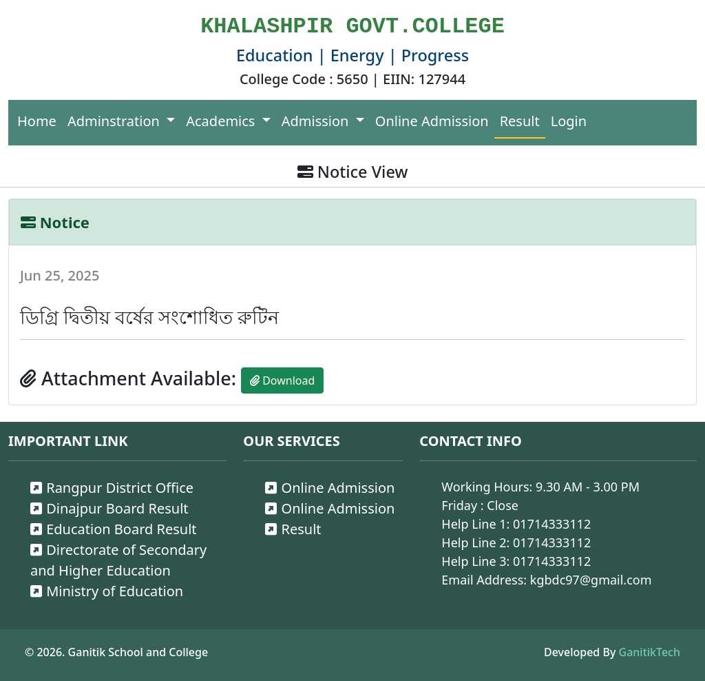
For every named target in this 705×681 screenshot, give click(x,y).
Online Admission (432, 121)
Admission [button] (317, 121)
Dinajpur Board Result (109, 508)
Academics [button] (222, 121)
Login (569, 121)
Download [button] (282, 380)
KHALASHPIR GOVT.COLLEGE (352, 26)
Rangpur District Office (111, 487)
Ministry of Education (106, 591)
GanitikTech (649, 652)
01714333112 (552, 524)
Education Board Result (113, 529)
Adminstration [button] (115, 121)
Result (520, 121)
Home (36, 121)
